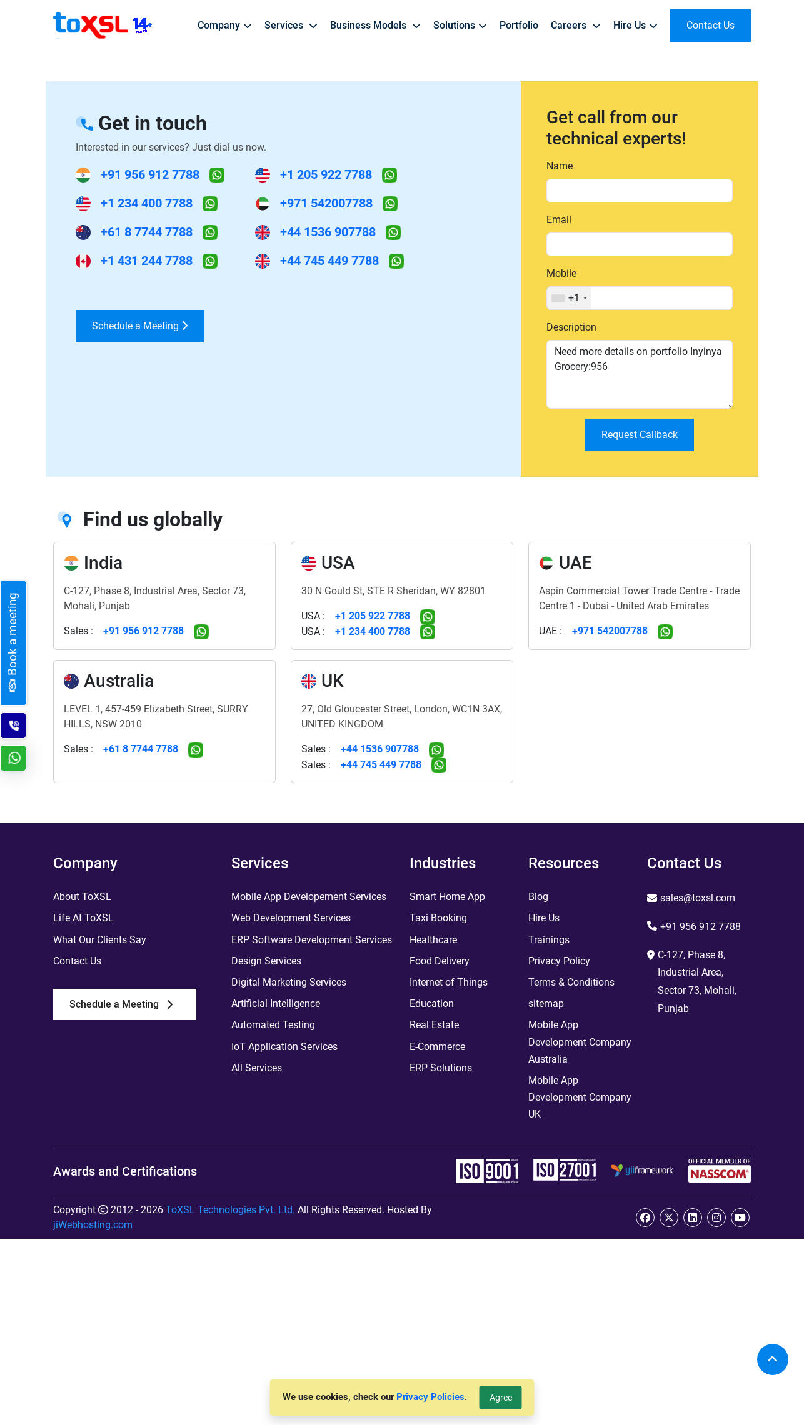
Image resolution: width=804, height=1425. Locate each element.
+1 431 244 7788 (147, 260)
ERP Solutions (441, 1068)
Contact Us (77, 961)
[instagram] (716, 1217)
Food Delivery (440, 961)
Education (432, 1003)
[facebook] (645, 1217)
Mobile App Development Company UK (579, 1097)
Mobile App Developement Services (308, 896)
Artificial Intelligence (275, 1003)
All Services (256, 1068)
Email (558, 220)
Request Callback (639, 435)
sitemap (546, 1003)
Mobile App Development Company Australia (579, 1041)
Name (559, 166)
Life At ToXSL (83, 918)
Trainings (549, 940)
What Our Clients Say (99, 940)
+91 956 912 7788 (150, 174)
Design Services (266, 961)
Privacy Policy (559, 961)
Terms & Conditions (571, 982)
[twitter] (669, 1217)
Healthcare (433, 940)
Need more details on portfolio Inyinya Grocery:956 (639, 374)
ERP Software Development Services (311, 940)
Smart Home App (447, 896)
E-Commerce (437, 1046)
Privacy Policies (430, 1396)
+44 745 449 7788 (329, 260)
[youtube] (740, 1217)
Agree (501, 1397)
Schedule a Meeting (140, 326)
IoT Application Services (284, 1046)
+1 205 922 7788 (326, 174)
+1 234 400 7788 (147, 203)
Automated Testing (273, 1025)
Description (571, 327)
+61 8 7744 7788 (147, 231)
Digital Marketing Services (288, 982)
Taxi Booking (438, 918)
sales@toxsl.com (697, 898)
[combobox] (569, 298)
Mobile (561, 273)
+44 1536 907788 (328, 231)
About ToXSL (82, 896)
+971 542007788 (326, 203)
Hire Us (544, 918)
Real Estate (434, 1025)
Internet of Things (449, 982)
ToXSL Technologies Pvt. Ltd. (230, 1210)
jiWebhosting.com (93, 1225)
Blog (538, 896)
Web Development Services (291, 918)
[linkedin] (692, 1217)
